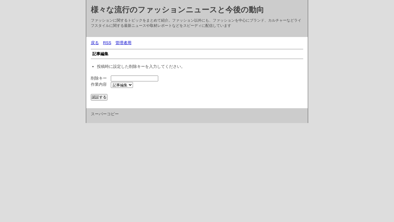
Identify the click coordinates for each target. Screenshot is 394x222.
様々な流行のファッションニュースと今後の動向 (177, 9)
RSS (107, 42)
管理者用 (123, 42)
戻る (95, 42)
